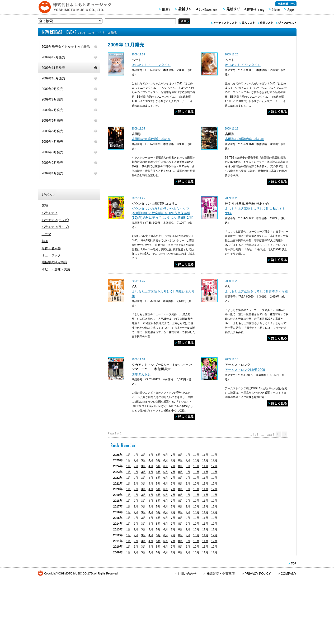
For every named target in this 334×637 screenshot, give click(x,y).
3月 (143, 460)
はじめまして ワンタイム (243, 65)
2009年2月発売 (52, 163)
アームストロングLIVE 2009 (245, 370)
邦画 (45, 241)
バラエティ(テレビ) (55, 220)
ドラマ (46, 234)
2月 (136, 454)
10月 (196, 460)
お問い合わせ (186, 574)
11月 (205, 460)
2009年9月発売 (52, 89)
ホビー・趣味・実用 (56, 269)
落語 (45, 206)
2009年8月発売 (52, 99)
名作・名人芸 (51, 248)
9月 (188, 460)
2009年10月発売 (53, 78)
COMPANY (289, 574)
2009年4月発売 (52, 141)
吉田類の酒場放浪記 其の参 (244, 139)
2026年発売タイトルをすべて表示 (66, 47)
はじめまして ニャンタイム (151, 65)
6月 (165, 460)
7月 (173, 460)
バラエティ (50, 213)
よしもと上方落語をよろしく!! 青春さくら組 (256, 291)
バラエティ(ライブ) (55, 227)
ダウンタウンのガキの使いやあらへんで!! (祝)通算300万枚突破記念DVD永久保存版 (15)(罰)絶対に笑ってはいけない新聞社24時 (163, 213)
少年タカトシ (141, 374)
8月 (180, 460)
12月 (214, 460)
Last (269, 434)
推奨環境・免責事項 (220, 574)
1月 (128, 454)
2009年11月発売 (53, 68)
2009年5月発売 (52, 131)
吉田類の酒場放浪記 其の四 (151, 139)
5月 (158, 460)
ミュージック (51, 255)
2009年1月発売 (52, 173)
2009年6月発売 (52, 120)
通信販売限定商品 (54, 262)
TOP (294, 563)
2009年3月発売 (52, 152)
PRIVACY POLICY (257, 574)
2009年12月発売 (53, 57)
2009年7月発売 (52, 110)
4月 (151, 460)
